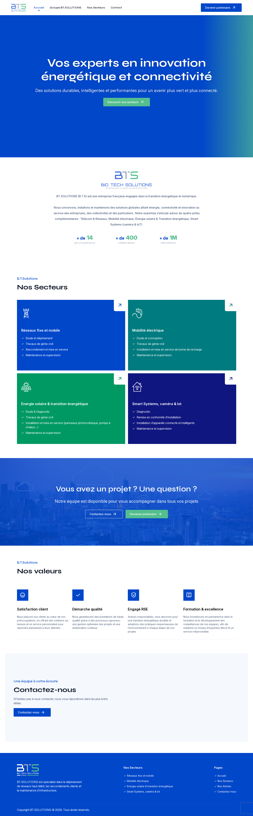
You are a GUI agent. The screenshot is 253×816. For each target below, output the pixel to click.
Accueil (39, 7)
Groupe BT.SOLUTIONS (65, 7)
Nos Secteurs (96, 7)
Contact (116, 7)
